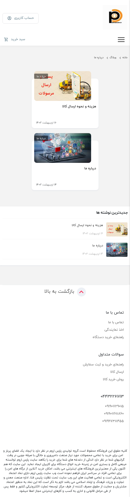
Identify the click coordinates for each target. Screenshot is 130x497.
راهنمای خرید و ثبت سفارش (103, 364)
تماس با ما (116, 322)
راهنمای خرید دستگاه (108, 337)
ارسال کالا (117, 372)
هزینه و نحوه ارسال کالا (79, 106)
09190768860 (114, 413)
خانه (125, 57)
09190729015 (114, 406)
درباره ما (99, 57)
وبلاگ (112, 57)
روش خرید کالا (113, 379)
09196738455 (113, 421)
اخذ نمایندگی (114, 329)
